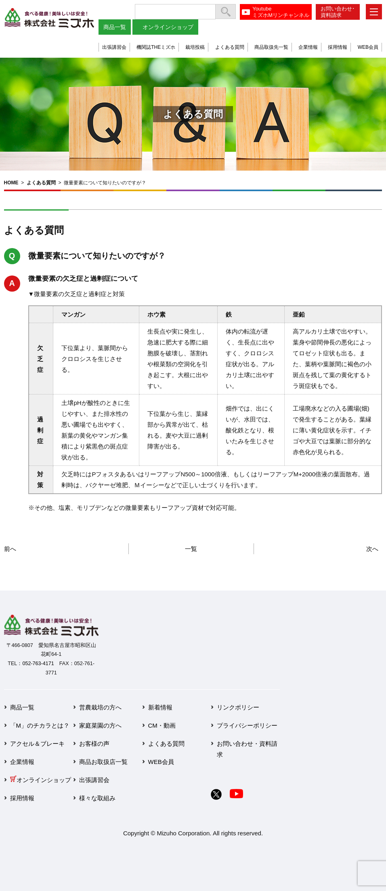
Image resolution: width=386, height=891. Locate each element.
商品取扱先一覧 (271, 47)
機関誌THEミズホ (155, 47)
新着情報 (160, 707)
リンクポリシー (238, 707)
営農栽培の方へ (100, 707)
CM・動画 (162, 725)
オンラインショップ (168, 27)
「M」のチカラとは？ (40, 725)
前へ (10, 548)
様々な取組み (97, 798)
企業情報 (308, 47)
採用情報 (337, 47)
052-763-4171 (38, 663)
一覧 (191, 548)
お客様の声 (94, 743)
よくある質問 (229, 47)
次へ (372, 548)
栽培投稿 (195, 47)
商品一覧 (114, 27)
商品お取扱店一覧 (103, 761)
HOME (11, 183)
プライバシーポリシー (247, 725)
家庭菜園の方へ (100, 725)
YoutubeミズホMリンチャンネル (280, 12)
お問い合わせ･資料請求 (338, 12)
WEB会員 (368, 47)
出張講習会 (114, 47)
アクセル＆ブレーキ (37, 743)
